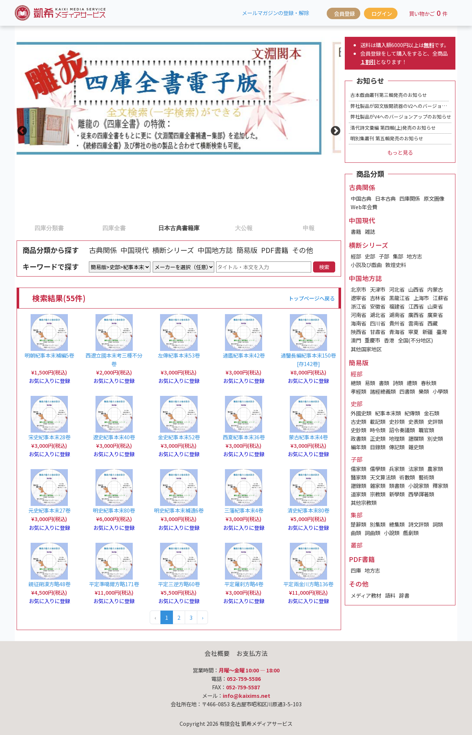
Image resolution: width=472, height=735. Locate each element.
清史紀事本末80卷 (308, 510)
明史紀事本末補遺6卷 (179, 510)
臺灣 (441, 331)
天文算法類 (383, 477)
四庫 (356, 570)
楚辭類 (358, 524)
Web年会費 (364, 207)
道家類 (358, 494)
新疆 (427, 331)
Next (333, 129)
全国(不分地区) (415, 340)
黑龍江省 (399, 298)
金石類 (431, 413)
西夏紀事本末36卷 (244, 437)
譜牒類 (416, 438)
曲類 (356, 533)
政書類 (358, 438)
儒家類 (358, 468)
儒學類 (377, 468)
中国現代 (135, 250)
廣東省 (435, 315)
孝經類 (358, 391)
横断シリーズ (173, 250)
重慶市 (372, 340)
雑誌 (370, 231)
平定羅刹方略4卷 (243, 584)
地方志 (414, 256)
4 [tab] (215, 227)
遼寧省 (358, 298)
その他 (302, 250)
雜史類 (416, 447)
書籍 (356, 231)
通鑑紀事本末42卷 (244, 355)
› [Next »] (202, 617)
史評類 (435, 421)
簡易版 (246, 250)
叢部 (356, 545)
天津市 (377, 289)
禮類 (412, 383)
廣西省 (416, 315)
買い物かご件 (428, 13)
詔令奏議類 (402, 430)
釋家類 (440, 485)
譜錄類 (358, 485)
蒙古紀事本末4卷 (308, 437)
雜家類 (377, 485)
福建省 (397, 306)
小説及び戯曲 (366, 264)
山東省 (435, 306)
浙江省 (358, 306)
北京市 (358, 289)
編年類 (358, 447)
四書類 (407, 391)
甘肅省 (377, 331)
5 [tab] (280, 227)
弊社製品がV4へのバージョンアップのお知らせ (400, 116)
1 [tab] (20, 227)
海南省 (358, 323)
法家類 (416, 468)
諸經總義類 (383, 391)
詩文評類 (418, 524)
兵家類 (397, 468)
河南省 (358, 315)
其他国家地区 (366, 349)
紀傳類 (412, 413)
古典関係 (103, 250)
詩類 (398, 383)
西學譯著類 (421, 494)
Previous (20, 129)
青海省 (397, 331)
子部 (384, 256)
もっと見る (400, 152)
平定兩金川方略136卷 (308, 584)
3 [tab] (150, 227)
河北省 (397, 289)
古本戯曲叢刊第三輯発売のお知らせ (388, 94)
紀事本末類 (388, 413)
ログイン (381, 13)
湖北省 (377, 315)
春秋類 (428, 383)
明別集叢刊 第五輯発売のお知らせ (386, 138)
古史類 (358, 421)
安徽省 (377, 306)
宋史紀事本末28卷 (49, 437)
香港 (389, 340)
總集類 (397, 524)
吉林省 (377, 298)
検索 (324, 267)
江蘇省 (440, 298)
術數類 (407, 477)
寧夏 (413, 331)
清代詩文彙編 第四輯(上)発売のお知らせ (393, 127)
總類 (356, 383)
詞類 (438, 524)
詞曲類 (372, 533)
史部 (370, 256)
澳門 (356, 340)
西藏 (432, 323)
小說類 (391, 533)
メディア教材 (366, 595)
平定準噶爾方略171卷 (114, 584)
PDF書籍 (274, 250)
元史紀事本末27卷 (49, 510)
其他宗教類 (363, 502)
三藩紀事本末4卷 (243, 510)
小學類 (440, 391)
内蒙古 (435, 289)
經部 (356, 256)
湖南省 (397, 315)
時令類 (377, 430)
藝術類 (426, 477)
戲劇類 (411, 533)
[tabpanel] (179, 97)
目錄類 (377, 447)
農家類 (435, 468)
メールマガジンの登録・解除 (275, 13)
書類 (384, 383)
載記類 (377, 421)
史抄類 (397, 421)
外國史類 (361, 413)
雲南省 (416, 323)
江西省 (416, 306)
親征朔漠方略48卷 (49, 584)
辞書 (404, 595)
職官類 (426, 430)
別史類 (435, 438)
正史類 (377, 438)
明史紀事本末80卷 (114, 510)
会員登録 (344, 13)
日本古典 (385, 198)
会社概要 (217, 653)
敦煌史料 (395, 264)
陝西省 (358, 331)
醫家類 (358, 477)
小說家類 (418, 485)
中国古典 (361, 198)
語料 (390, 595)
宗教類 (377, 494)
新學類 (397, 494)
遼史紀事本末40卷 (114, 437)
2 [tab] (85, 227)
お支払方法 (252, 653)
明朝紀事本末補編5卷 (49, 355)
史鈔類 (358, 430)
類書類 (397, 485)
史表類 (416, 421)
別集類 (377, 524)
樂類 (424, 391)
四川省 (377, 323)
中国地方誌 (215, 250)
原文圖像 (434, 198)
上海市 (421, 298)
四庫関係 (409, 198)
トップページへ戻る (311, 298)
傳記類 (397, 447)
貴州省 (397, 323)
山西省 (416, 289)
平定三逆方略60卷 (179, 584)
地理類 (397, 438)
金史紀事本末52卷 (179, 437)
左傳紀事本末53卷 (179, 355)
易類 (370, 383)
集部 (398, 256)
